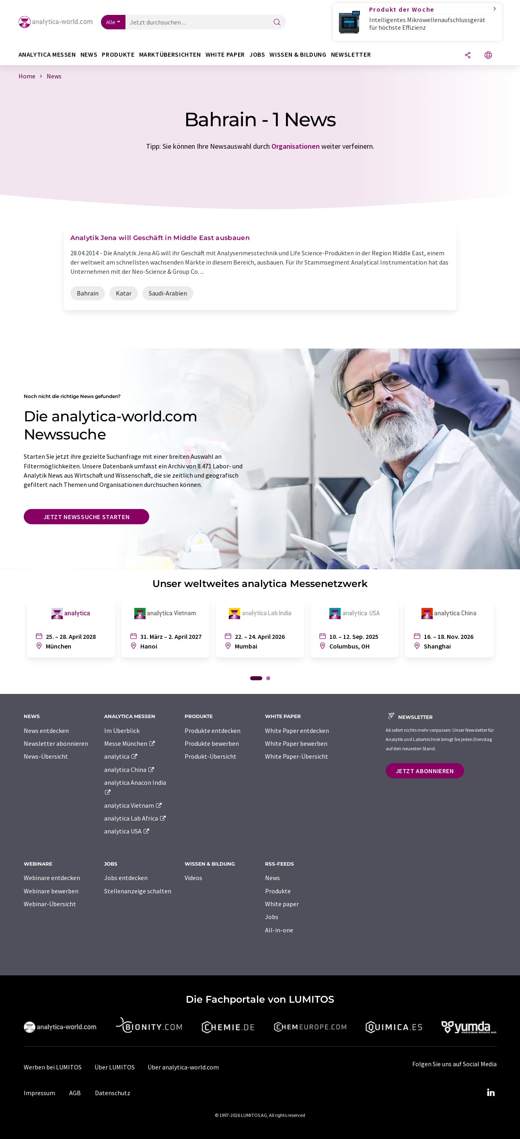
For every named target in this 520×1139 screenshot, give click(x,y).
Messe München (130, 743)
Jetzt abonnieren (425, 771)
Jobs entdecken (126, 878)
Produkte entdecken (212, 730)
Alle (111, 22)
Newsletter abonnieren (56, 743)
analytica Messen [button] (47, 54)
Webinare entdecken (52, 878)
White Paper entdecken (297, 730)
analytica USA (127, 831)
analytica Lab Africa (135, 818)
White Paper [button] (225, 54)
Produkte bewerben (212, 743)
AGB (75, 1093)
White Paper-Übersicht (296, 756)
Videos (193, 878)
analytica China (129, 769)
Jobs (271, 917)
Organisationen (295, 146)
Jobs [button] (257, 54)
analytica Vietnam (133, 805)
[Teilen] (467, 55)
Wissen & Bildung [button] (297, 54)
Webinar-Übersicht (50, 904)
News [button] (89, 54)
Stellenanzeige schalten (137, 891)
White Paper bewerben (296, 743)
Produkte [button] (118, 54)
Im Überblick (122, 730)
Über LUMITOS (115, 1067)
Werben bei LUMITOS (53, 1067)
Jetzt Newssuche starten (86, 517)
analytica (121, 756)
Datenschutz (112, 1093)
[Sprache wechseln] (488, 55)
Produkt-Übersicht (210, 756)
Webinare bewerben (51, 891)
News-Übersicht (46, 756)
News (272, 878)
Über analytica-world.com (183, 1067)
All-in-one (279, 930)
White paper (282, 904)
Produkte (278, 891)
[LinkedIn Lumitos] (491, 1093)
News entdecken (46, 730)
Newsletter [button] (351, 54)
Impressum (39, 1093)
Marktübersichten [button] (170, 54)
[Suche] (277, 22)
